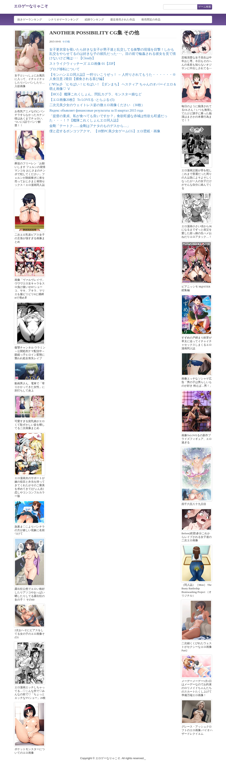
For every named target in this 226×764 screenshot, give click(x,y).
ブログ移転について (64, 69)
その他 (66, 41)
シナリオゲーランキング (63, 19)
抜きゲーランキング (29, 19)
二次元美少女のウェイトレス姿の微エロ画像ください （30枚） (97, 105)
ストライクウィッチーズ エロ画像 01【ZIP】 (83, 63)
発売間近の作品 (150, 19)
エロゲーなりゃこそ (31, 6)
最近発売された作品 (122, 19)
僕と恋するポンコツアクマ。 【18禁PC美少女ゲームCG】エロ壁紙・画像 (104, 131)
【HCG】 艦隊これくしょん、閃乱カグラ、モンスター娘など (95, 94)
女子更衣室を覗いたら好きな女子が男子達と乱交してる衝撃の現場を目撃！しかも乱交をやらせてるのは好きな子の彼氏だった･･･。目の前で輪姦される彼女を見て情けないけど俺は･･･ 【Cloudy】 (112, 54)
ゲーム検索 (204, 6)
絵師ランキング (94, 19)
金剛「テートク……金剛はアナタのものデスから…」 (89, 126)
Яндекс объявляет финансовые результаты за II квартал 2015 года (96, 110)
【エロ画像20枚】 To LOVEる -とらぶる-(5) (81, 99)
